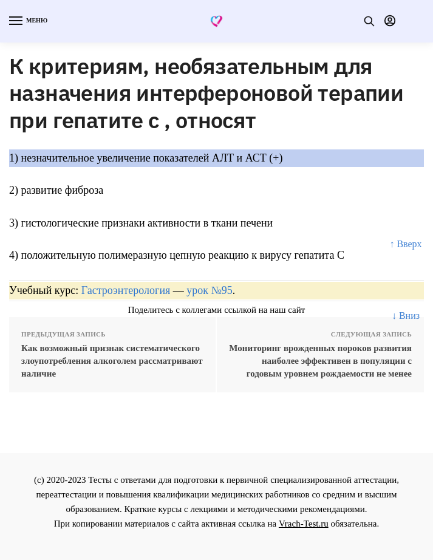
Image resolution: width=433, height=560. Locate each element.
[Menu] (27, 21)
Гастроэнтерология (126, 290)
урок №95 (209, 290)
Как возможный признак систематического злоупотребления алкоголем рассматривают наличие (112, 360)
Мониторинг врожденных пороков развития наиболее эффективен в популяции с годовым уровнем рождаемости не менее (320, 360)
